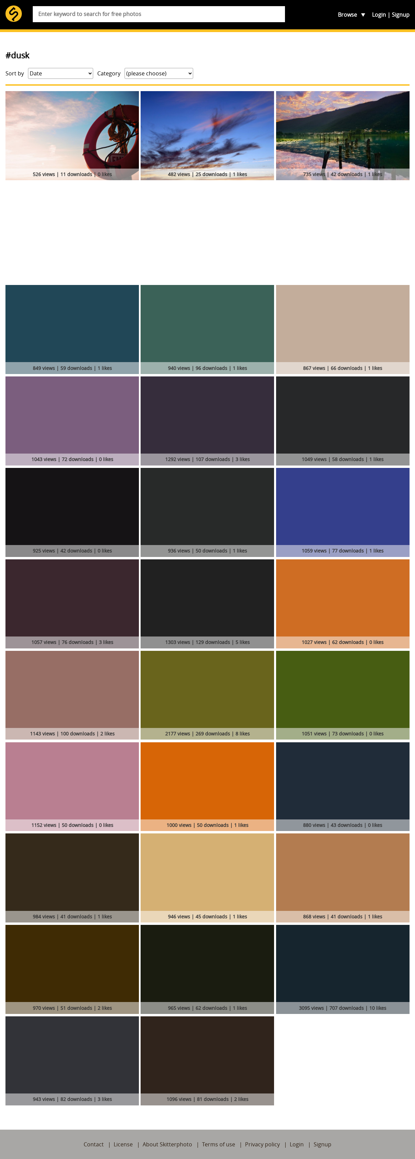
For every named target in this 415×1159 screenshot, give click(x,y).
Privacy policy (262, 1144)
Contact (94, 1144)
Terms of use (218, 1144)
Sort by (14, 73)
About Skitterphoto (167, 1144)
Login (379, 14)
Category (108, 73)
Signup (401, 14)
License (123, 1144)
